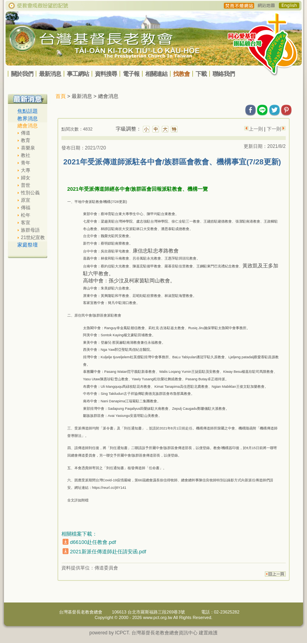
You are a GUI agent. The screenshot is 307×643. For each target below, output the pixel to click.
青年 (25, 163)
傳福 (25, 207)
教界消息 (27, 119)
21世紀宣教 (33, 237)
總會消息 (27, 126)
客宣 (25, 222)
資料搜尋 (106, 74)
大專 (25, 170)
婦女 (25, 178)
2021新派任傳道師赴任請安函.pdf (108, 552)
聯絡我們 (224, 74)
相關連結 (156, 74)
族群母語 (30, 230)
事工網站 (78, 74)
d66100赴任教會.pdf (93, 542)
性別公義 (30, 192)
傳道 (25, 133)
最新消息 (50, 74)
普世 (25, 185)
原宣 (25, 200)
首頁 (60, 96)
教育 (25, 140)
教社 (25, 155)
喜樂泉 (28, 148)
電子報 (131, 74)
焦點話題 (27, 111)
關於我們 (22, 74)
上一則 (256, 129)
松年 (25, 215)
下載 (201, 74)
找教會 (181, 74)
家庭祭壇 (27, 245)
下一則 (273, 129)
